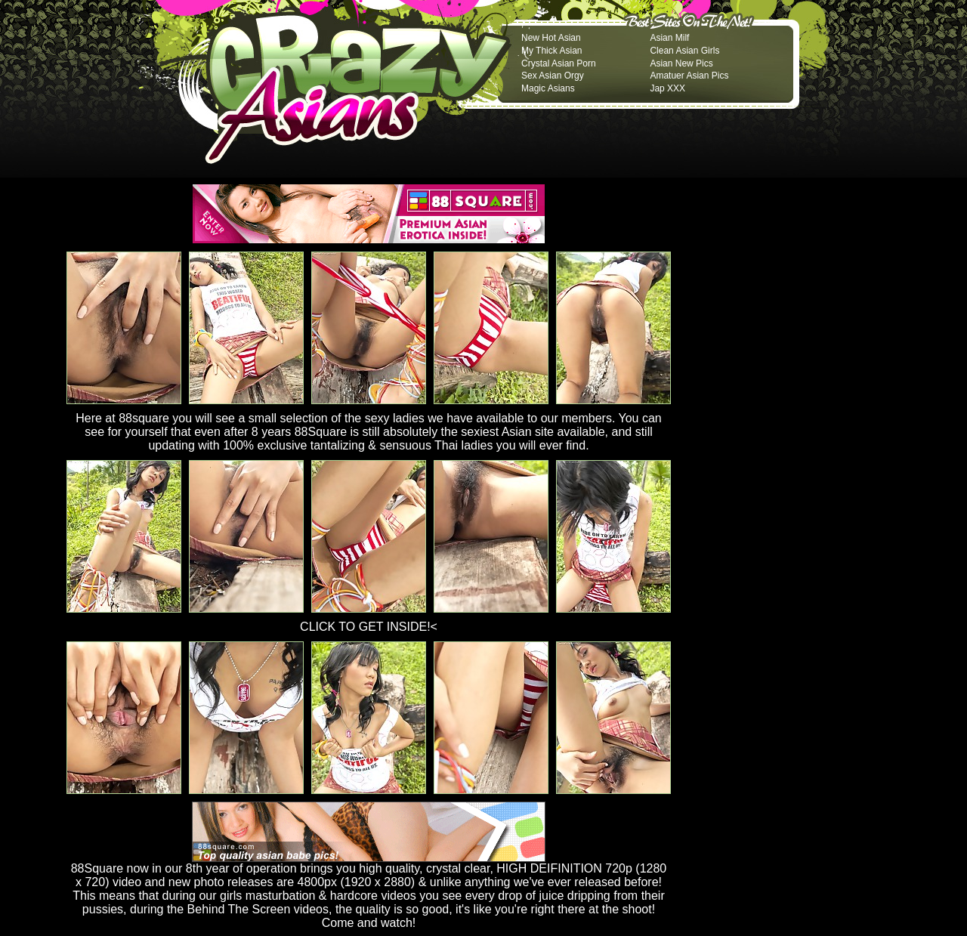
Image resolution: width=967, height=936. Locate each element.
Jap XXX (667, 88)
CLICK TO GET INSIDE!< (368, 626)
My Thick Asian (551, 50)
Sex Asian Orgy (552, 75)
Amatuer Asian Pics (689, 75)
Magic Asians (548, 88)
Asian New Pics (681, 63)
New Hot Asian (551, 37)
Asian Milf (669, 37)
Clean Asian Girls (684, 50)
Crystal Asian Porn (558, 63)
